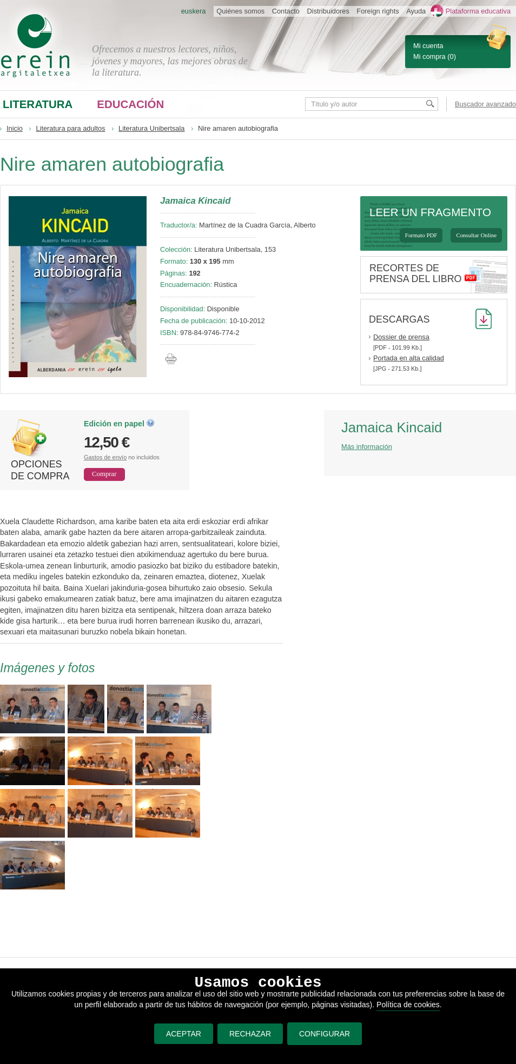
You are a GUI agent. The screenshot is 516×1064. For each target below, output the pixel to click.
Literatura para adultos (70, 128)
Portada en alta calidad (408, 358)
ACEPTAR (181, 1033)
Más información (366, 447)
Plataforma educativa (478, 11)
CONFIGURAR (324, 1033)
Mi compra (429, 56)
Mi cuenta (428, 46)
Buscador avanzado (485, 104)
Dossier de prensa (401, 337)
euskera (193, 11)
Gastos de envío (105, 457)
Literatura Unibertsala (151, 128)
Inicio (14, 128)
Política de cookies (408, 1004)
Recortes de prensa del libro (415, 273)
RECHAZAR (248, 1033)
